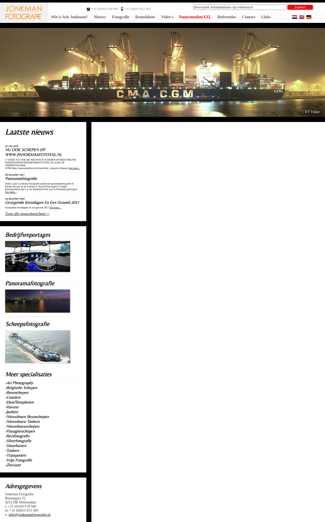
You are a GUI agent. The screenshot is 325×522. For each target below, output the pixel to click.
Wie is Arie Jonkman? (69, 17)
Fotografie (120, 17)
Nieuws (100, 17)
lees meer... (74, 168)
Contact (248, 17)
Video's (167, 17)
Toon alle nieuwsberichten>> (27, 214)
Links (266, 17)
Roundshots (145, 17)
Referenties (226, 17)
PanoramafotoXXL (195, 17)
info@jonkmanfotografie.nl (30, 515)
